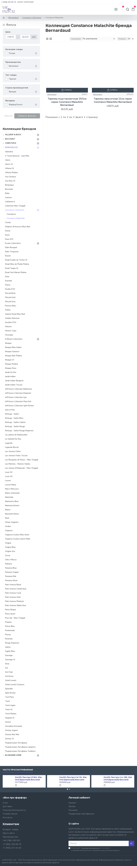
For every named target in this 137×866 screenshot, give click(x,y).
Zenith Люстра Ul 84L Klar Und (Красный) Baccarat (28, 778)
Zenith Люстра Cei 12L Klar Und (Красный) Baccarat (73, 778)
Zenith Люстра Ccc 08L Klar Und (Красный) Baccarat (118, 778)
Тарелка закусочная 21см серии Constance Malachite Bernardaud (113, 100)
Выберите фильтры (27, 116)
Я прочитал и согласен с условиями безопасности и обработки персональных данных (93, 849)
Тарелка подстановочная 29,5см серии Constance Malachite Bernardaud (67, 102)
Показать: (122, 39)
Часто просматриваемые (18, 770)
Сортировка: (76, 39)
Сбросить (8, 116)
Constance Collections (31, 17)
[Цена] (10, 37)
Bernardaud (13, 17)
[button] (67, 789)
